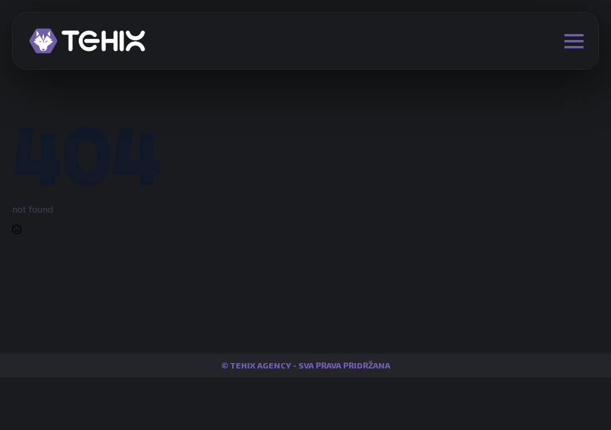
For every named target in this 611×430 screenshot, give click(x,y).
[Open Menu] (574, 41)
